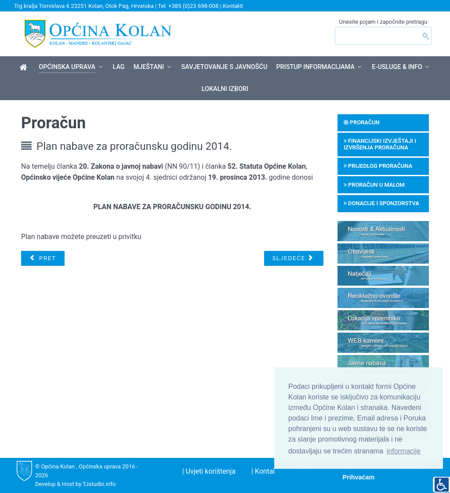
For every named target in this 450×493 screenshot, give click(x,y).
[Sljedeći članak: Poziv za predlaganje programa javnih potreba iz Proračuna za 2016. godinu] (293, 258)
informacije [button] (404, 451)
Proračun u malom (374, 184)
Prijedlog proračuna (378, 166)
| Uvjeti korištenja (209, 471)
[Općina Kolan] (24, 67)
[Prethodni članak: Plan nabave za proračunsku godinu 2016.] (42, 258)
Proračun (362, 122)
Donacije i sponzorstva (381, 203)
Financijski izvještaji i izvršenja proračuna (380, 144)
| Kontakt (265, 471)
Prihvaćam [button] (359, 477)
